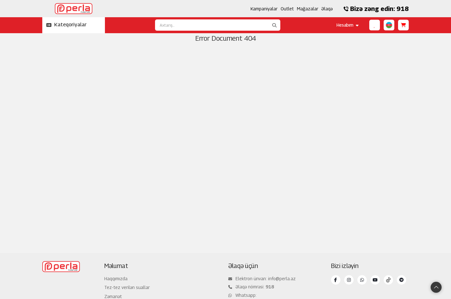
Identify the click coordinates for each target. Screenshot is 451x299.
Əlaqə (327, 8)
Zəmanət (113, 296)
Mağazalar (307, 8)
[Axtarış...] (211, 25)
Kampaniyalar (264, 8)
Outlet (287, 8)
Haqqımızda (115, 278)
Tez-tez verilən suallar (127, 287)
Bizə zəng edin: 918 (376, 9)
